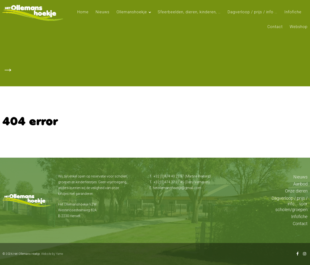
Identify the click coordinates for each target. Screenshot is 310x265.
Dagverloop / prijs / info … (252, 12)
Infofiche (293, 12)
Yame (59, 254)
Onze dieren (296, 190)
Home (83, 12)
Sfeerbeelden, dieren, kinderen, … (189, 12)
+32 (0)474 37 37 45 (169, 182)
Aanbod (300, 183)
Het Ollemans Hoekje (26, 254)
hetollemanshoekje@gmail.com (177, 188)
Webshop (299, 26)
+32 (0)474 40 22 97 (169, 176)
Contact (275, 26)
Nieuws (102, 12)
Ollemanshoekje (131, 12)
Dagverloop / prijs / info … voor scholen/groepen (289, 204)
